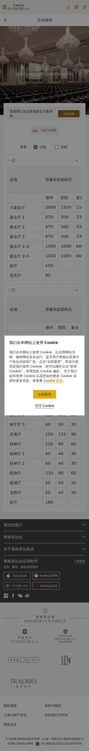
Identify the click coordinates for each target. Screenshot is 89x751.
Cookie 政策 (53, 380)
